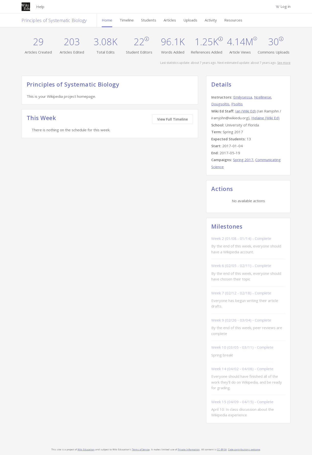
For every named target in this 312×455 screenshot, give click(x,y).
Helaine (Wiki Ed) (265, 117)
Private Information (189, 449)
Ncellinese (262, 97)
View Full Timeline (172, 119)
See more (283, 63)
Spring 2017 (243, 159)
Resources (233, 20)
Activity (211, 20)
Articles (170, 20)
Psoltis (237, 103)
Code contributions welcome (244, 449)
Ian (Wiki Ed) (245, 111)
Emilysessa (242, 97)
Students (148, 20)
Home (107, 20)
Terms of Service (141, 449)
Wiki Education (86, 449)
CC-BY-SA (222, 449)
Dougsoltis (220, 103)
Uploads (190, 20)
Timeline (127, 20)
